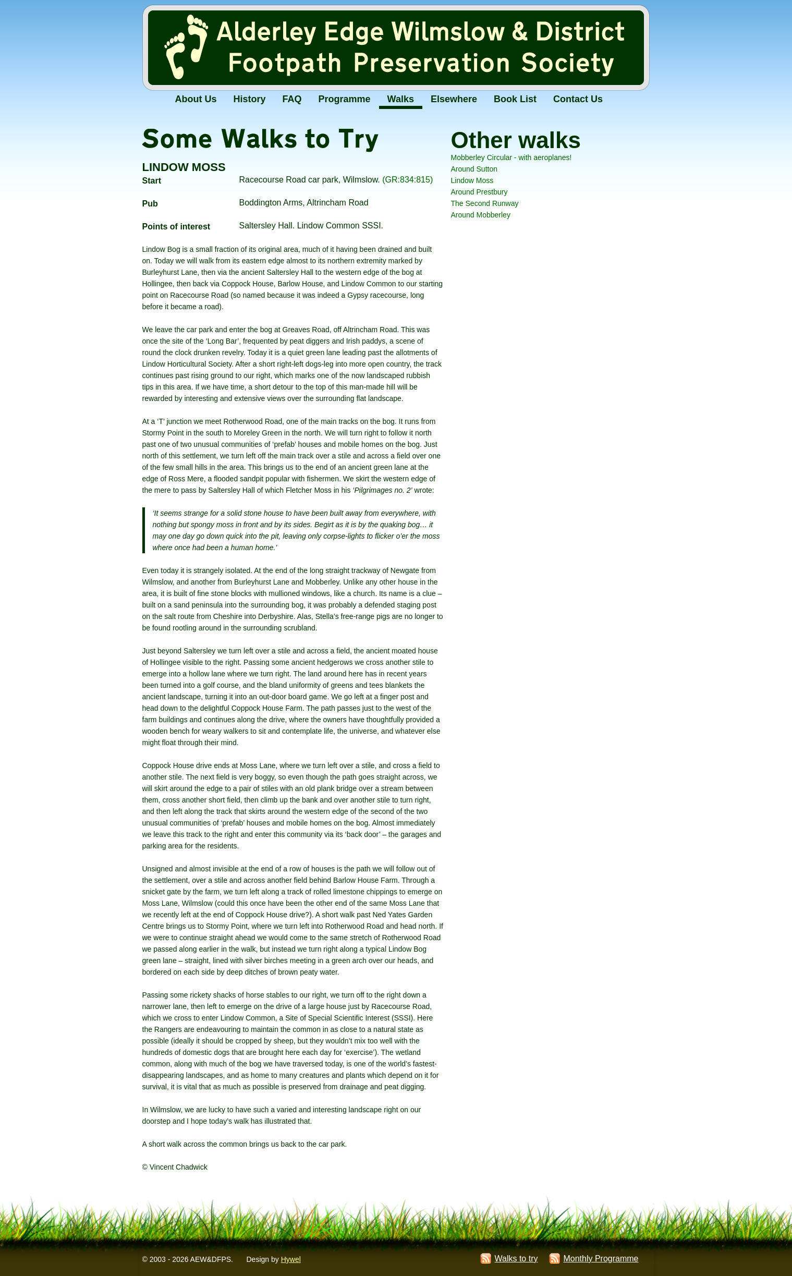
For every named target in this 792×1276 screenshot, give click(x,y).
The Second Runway (485, 203)
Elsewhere (454, 99)
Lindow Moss (472, 180)
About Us (196, 99)
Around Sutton (474, 169)
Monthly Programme (600, 1258)
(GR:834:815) (407, 179)
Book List (515, 99)
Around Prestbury (479, 192)
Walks (400, 99)
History (250, 99)
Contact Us (578, 99)
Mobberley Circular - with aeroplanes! (511, 157)
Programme (345, 99)
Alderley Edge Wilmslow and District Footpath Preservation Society (396, 49)
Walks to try (516, 1258)
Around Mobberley (480, 215)
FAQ (292, 99)
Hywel (291, 1259)
